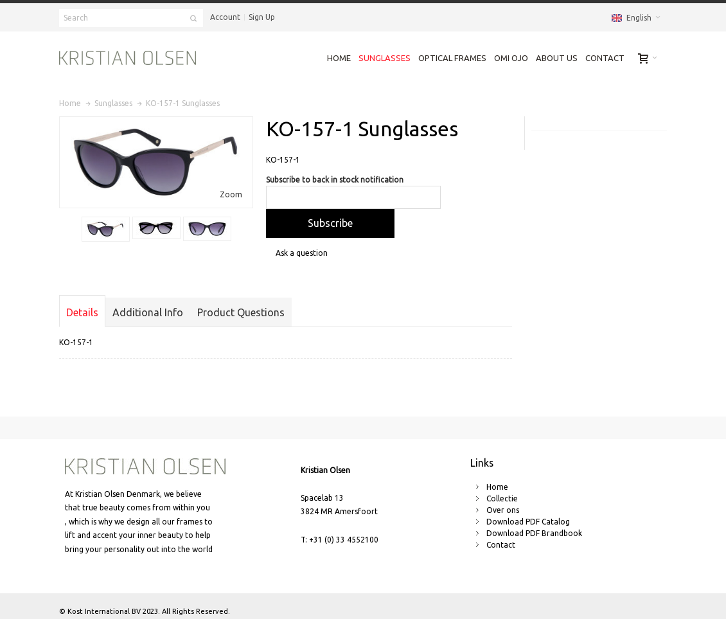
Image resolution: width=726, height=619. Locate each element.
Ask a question (302, 253)
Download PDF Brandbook (534, 533)
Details (82, 312)
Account (225, 17)
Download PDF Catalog (528, 521)
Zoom (231, 194)
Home (497, 487)
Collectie (502, 498)
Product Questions (241, 312)
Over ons (502, 510)
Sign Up (262, 17)
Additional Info (147, 312)
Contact (500, 545)
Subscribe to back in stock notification (334, 179)
